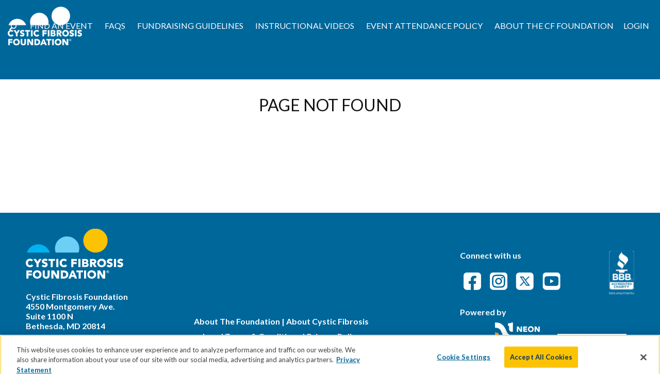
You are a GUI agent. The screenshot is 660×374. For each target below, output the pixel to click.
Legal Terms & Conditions (252, 336)
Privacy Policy (333, 336)
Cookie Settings (463, 361)
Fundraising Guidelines (190, 25)
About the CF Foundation (554, 25)
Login (636, 25)
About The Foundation (237, 321)
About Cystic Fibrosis (327, 321)
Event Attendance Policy (424, 25)
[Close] (643, 361)
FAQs (115, 25)
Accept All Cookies (541, 361)
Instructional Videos (304, 25)
